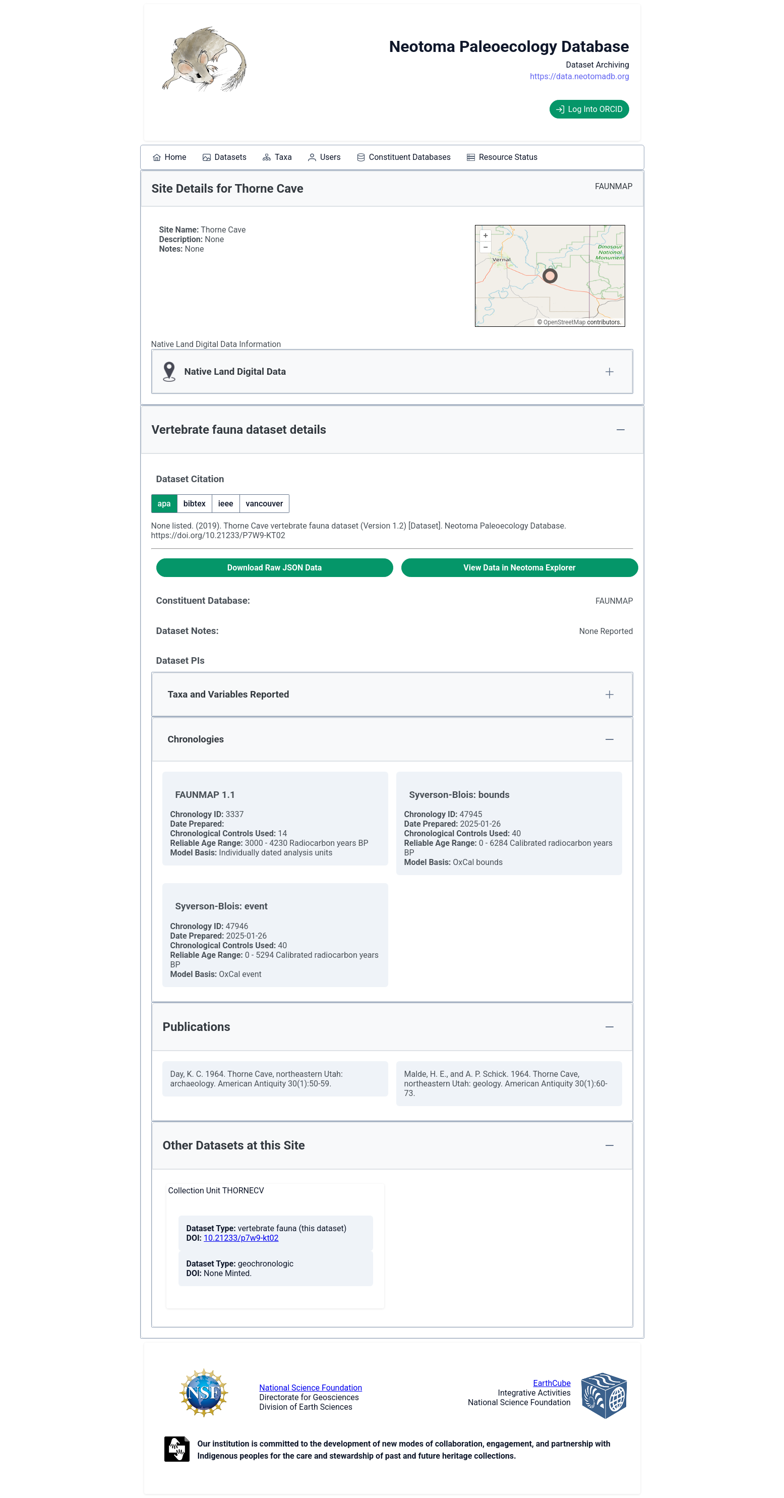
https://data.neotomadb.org (579, 76)
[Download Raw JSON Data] (274, 567)
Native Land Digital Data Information (216, 344)
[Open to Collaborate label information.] (177, 1450)
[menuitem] (170, 157)
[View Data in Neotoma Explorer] (519, 567)
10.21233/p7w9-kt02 (241, 1238)
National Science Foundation (310, 1388)
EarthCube (552, 1383)
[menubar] (345, 157)
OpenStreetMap (564, 322)
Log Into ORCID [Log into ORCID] (589, 109)
